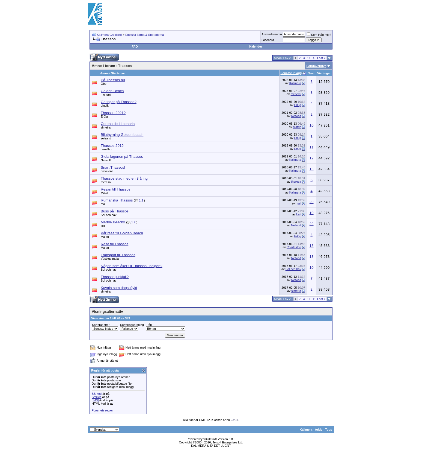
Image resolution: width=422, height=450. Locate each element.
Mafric (297, 126)
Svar (311, 73)
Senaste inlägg (291, 73)
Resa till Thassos (114, 244)
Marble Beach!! (113, 222)
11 (308, 58)
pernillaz (106, 149)
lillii (103, 225)
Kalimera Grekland (109, 34)
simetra (106, 127)
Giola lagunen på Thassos (122, 156)
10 (312, 125)
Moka (104, 193)
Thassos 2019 (112, 146)
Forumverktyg (316, 66)
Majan (105, 236)
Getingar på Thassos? (118, 102)
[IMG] (95, 400)
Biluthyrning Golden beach (122, 135)
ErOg (297, 105)
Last (321, 58)
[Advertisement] (234, 13)
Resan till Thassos (115, 189)
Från (149, 324)
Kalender (255, 46)
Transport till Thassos (118, 255)
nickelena (107, 171)
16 (312, 169)
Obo (103, 83)
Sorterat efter (100, 324)
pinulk (105, 105)
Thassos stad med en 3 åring (124, 178)
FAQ (135, 46)
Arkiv (319, 429)
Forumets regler (102, 410)
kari (298, 214)
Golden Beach (112, 91)
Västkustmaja (110, 258)
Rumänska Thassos (117, 200)
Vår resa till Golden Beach (122, 233)
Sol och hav (108, 215)
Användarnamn (271, 34)
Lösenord (267, 40)
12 (312, 158)
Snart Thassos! (113, 167)
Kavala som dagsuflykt (119, 288)
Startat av (118, 73)
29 (312, 224)
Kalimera (295, 83)
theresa (106, 182)
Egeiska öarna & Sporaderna (144, 34)
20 (312, 202)
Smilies (96, 397)
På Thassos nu (113, 80)
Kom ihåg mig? (319, 34)
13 (312, 246)
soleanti (106, 138)
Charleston (294, 247)
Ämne (104, 73)
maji (103, 204)
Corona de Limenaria (118, 124)
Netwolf (296, 116)
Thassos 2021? (113, 113)
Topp (328, 429)
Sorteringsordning (132, 324)
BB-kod (97, 393)
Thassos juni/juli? (115, 277)
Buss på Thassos (115, 211)
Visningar (324, 73)
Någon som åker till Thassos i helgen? (131, 266)
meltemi (106, 94)
